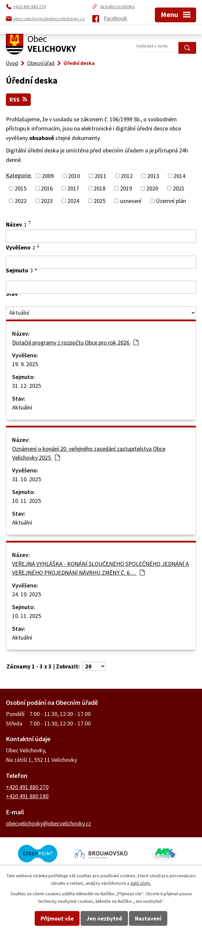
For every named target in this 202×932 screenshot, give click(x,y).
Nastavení (148, 918)
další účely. (140, 883)
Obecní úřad (40, 63)
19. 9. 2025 (25, 364)
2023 (47, 201)
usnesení (130, 201)
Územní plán (171, 201)
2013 (153, 176)
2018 (99, 188)
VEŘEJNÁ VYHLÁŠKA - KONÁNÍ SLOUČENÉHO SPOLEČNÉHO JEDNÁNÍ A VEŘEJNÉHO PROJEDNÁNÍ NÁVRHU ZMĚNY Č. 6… (100, 568)
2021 (179, 188)
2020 (152, 188)
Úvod (12, 63)
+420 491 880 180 (27, 796)
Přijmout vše (57, 918)
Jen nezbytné (104, 918)
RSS (18, 99)
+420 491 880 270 (27, 787)
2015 (21, 188)
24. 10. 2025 (26, 594)
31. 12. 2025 (26, 385)
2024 (73, 201)
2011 (100, 176)
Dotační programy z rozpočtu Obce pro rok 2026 (75, 342)
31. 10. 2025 (26, 479)
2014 (179, 176)
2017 (73, 188)
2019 (126, 188)
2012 (127, 176)
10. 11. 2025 (26, 501)
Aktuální (22, 407)
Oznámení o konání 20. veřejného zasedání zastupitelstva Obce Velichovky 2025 (88, 453)
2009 (48, 176)
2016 (47, 188)
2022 (21, 201)
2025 (99, 201)
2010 (74, 176)
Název (16, 224)
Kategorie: (19, 175)
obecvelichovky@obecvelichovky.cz (48, 823)
